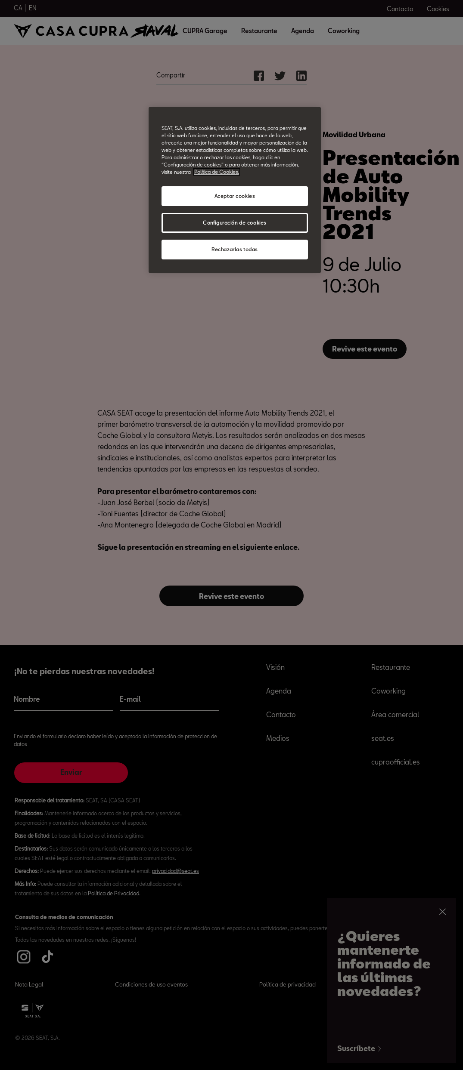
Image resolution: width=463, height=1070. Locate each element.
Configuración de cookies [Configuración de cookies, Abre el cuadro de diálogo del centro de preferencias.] (234, 222)
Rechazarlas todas (234, 249)
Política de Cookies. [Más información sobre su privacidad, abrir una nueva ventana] (216, 172)
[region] (235, 190)
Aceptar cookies (234, 196)
